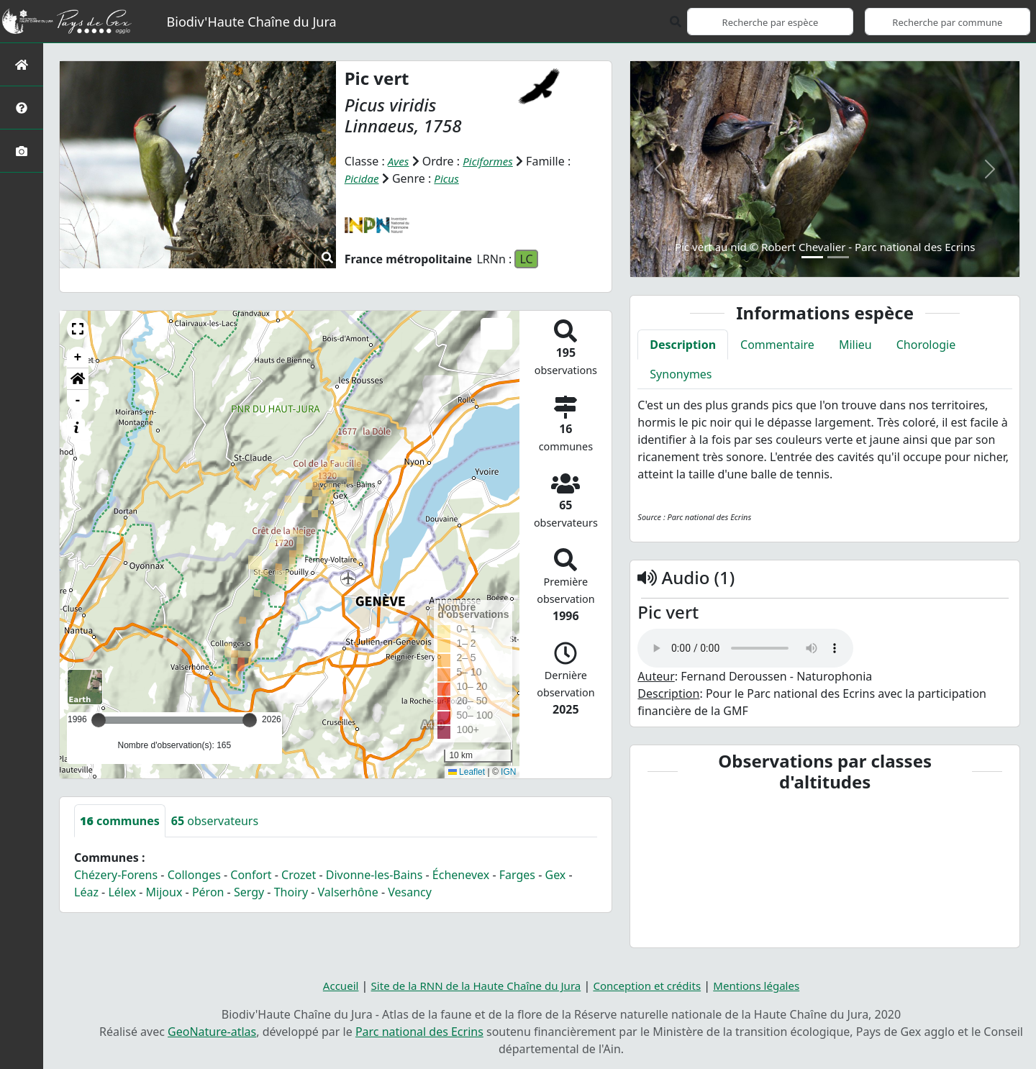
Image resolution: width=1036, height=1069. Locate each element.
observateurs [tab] (214, 821)
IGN (508, 772)
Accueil (328, 985)
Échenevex (460, 875)
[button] (77, 329)
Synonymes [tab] (681, 374)
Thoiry (291, 892)
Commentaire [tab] (777, 344)
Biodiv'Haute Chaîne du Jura (252, 21)
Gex (555, 875)
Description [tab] (683, 344)
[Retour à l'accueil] (21, 64)
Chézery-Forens (116, 875)
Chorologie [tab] (925, 344)
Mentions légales (768, 985)
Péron (208, 892)
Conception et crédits (652, 985)
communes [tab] (120, 821)
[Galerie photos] (21, 150)
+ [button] (78, 357)
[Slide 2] (838, 257)
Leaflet (466, 772)
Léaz (86, 892)
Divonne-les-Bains (374, 875)
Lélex (122, 892)
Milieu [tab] (855, 344)
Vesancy (410, 892)
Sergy (249, 892)
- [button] (78, 400)
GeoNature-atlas (212, 1032)
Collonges (194, 875)
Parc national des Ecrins (419, 1032)
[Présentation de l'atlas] (21, 107)
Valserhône (348, 892)
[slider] (249, 720)
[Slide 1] (812, 257)
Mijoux (164, 892)
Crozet (298, 875)
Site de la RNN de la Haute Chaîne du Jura (470, 985)
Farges (517, 875)
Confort (250, 875)
